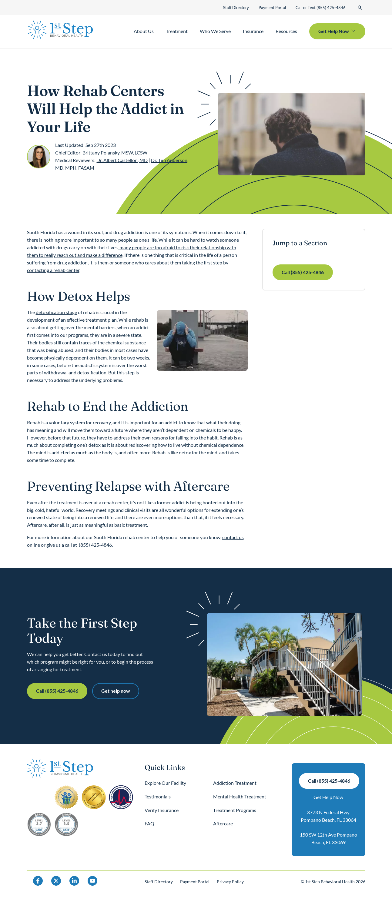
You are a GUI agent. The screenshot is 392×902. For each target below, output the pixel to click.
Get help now (115, 691)
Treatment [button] (177, 31)
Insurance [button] (253, 31)
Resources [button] (286, 31)
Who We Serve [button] (215, 31)
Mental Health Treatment (239, 796)
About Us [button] (144, 31)
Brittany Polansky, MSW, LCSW (114, 152)
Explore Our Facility (165, 783)
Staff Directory (236, 7)
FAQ (149, 823)
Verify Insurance (162, 810)
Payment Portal (272, 7)
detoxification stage (56, 312)
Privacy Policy (230, 881)
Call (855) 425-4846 (303, 272)
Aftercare (223, 823)
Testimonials (158, 796)
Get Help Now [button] (333, 31)
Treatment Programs (234, 810)
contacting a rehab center (53, 270)
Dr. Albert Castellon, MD (122, 160)
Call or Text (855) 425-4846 (321, 7)
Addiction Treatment (234, 783)
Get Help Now (328, 797)
